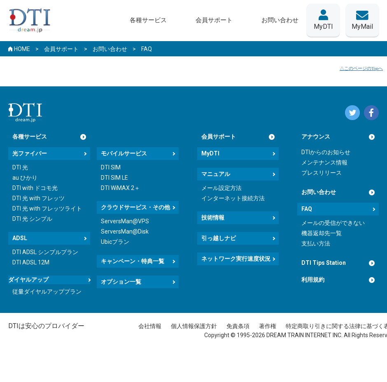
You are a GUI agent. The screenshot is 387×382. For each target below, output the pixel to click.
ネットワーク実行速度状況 (235, 258)
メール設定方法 (221, 188)
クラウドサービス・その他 (135, 207)
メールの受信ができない (333, 223)
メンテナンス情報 (324, 162)
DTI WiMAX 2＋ (120, 188)
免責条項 (237, 326)
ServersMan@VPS (125, 221)
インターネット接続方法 (233, 198)
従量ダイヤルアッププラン (47, 291)
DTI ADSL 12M (30, 262)
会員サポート (218, 136)
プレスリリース (321, 172)
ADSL (19, 238)
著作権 (267, 326)
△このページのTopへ (361, 68)
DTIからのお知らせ (325, 152)
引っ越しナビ (218, 238)
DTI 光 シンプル (32, 218)
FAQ (306, 209)
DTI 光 (20, 167)
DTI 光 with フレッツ (38, 198)
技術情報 (212, 217)
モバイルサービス (124, 153)
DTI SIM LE (114, 177)
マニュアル (215, 174)
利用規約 (312, 279)
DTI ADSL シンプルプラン (45, 252)
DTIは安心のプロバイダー (46, 326)
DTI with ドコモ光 (35, 188)
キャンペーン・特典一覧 (132, 261)
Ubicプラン (115, 241)
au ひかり (24, 177)
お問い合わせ (318, 192)
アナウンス (315, 136)
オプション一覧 (121, 281)
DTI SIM (111, 167)
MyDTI (210, 153)
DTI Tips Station (323, 262)
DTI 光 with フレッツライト (47, 208)
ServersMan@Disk (125, 231)
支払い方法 (315, 243)
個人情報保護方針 (194, 326)
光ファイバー (29, 153)
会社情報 (149, 326)
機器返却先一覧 (321, 233)
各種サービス (29, 136)
